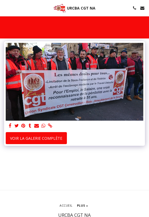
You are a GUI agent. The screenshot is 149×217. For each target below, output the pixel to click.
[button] (6, 7)
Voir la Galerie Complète (36, 138)
